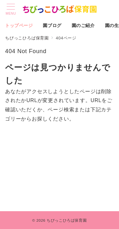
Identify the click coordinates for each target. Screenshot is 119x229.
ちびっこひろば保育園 (67, 220)
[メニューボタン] (11, 9)
